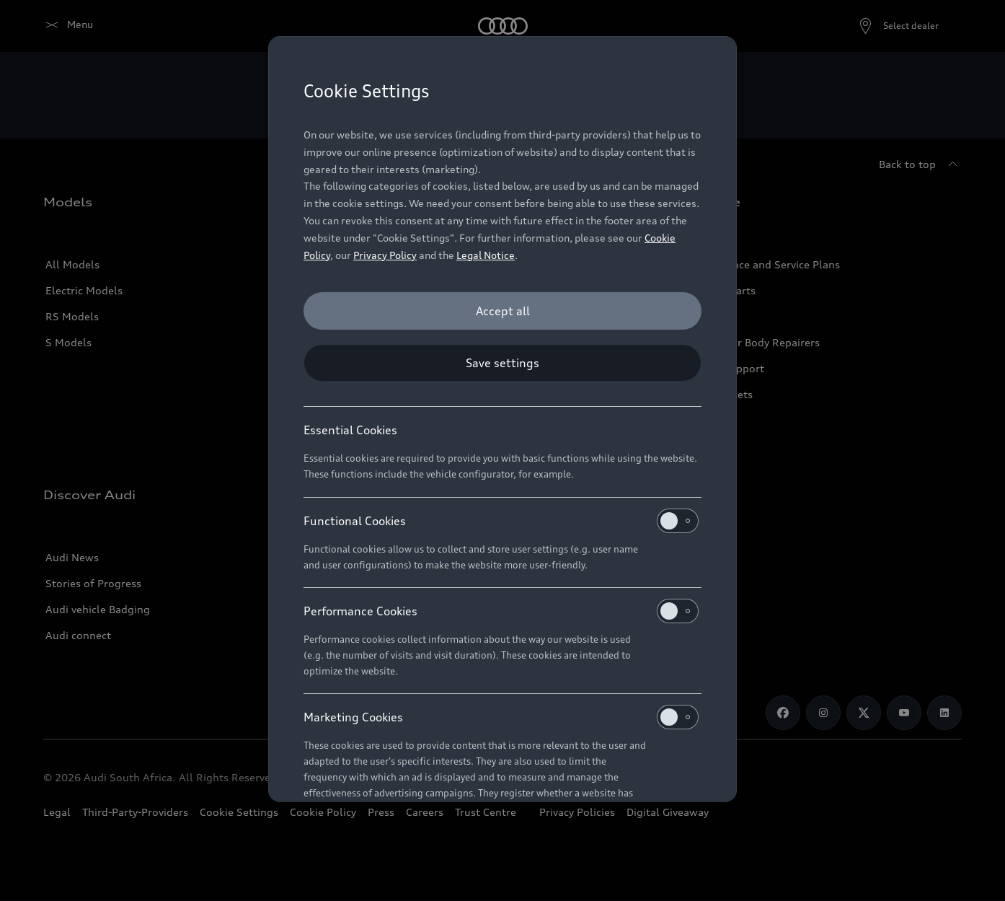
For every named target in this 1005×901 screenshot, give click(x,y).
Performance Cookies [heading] (501, 611)
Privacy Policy (385, 255)
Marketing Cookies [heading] (501, 717)
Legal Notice (485, 255)
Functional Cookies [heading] (501, 521)
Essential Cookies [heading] (350, 430)
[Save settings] (502, 363)
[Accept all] (502, 311)
